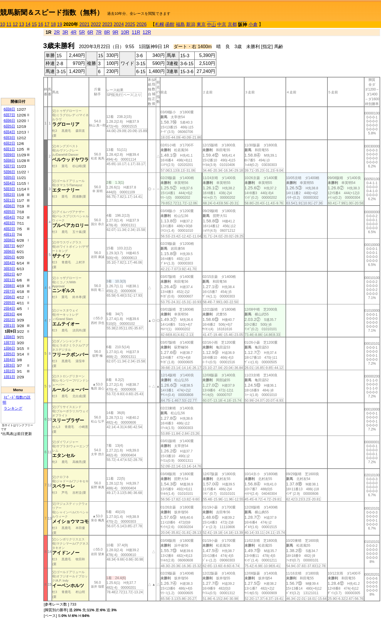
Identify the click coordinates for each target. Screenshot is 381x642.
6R (90, 32)
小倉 (253, 24)
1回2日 (9, 371)
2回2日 (9, 320)
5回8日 (9, 160)
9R (115, 32)
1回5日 (9, 354)
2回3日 (9, 314)
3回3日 (9, 268)
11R (136, 32)
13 (21, 24)
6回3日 (9, 138)
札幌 (159, 24)
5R (82, 32)
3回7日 (9, 246)
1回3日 (9, 365)
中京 (221, 24)
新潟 (190, 24)
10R (125, 32)
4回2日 (9, 229)
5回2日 (9, 194)
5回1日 (9, 200)
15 (34, 24)
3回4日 (9, 263)
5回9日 (9, 155)
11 (8, 24)
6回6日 (9, 120)
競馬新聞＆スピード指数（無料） (51, 12)
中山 (211, 24)
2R (57, 32)
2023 (107, 24)
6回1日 (9, 149)
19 (59, 24)
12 (15, 24)
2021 (85, 24)
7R (98, 32)
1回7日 (9, 343)
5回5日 (9, 177)
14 (27, 24)
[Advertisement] (18, 63)
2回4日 (9, 308)
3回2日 (9, 274)
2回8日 (9, 286)
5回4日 (9, 183)
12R (147, 32)
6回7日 (9, 115)
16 (40, 24)
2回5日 (9, 303)
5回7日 (9, 166)
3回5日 (9, 257)
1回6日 (9, 348)
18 (53, 24)
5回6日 (9, 172)
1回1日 (9, 377)
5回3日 (9, 189)
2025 (130, 24)
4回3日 (9, 223)
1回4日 (9, 360)
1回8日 (9, 337)
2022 (96, 24)
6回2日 (9, 143)
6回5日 (9, 126)
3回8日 (9, 240)
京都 (232, 24)
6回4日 (9, 132)
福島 (180, 24)
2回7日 (9, 291)
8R (107, 32)
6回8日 (9, 109)
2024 (119, 24)
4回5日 (9, 212)
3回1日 (9, 280)
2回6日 (9, 297)
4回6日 (9, 206)
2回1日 (9, 325)
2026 (141, 24)
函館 (169, 24)
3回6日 (9, 251)
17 (47, 24)
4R (73, 32)
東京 (201, 24)
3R (65, 32)
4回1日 (9, 234)
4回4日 (9, 217)
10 (2, 24)
